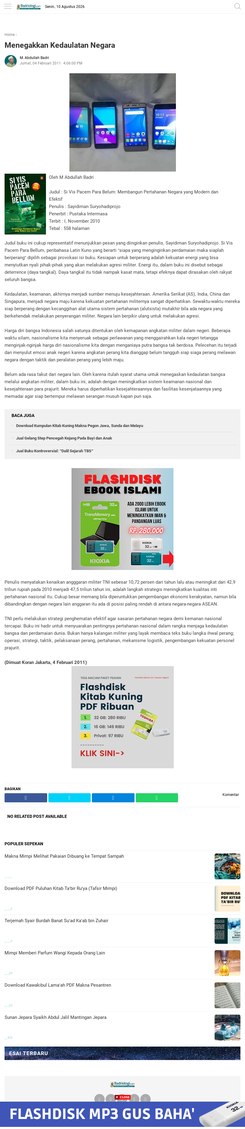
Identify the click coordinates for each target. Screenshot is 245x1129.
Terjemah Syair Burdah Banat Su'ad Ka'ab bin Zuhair (56, 920)
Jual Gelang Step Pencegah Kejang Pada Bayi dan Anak (64, 438)
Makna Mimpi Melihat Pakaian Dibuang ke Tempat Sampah (64, 856)
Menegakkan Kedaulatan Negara (60, 45)
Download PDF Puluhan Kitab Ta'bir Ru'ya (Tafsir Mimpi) (61, 888)
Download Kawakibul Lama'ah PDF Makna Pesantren (58, 985)
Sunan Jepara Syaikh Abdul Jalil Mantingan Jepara (56, 1017)
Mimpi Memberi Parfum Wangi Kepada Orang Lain (55, 953)
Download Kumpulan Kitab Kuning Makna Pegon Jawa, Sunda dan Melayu (79, 425)
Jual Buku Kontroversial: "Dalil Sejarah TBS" (54, 451)
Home (10, 35)
